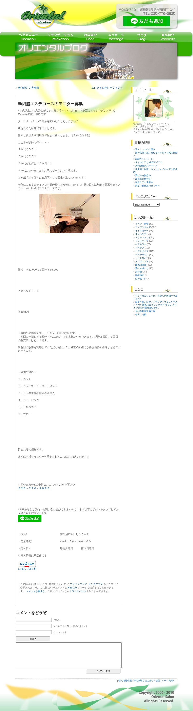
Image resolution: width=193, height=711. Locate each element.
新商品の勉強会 (143, 179)
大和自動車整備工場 (145, 311)
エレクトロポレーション (105, 87)
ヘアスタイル (142, 251)
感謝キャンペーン (144, 159)
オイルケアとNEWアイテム (148, 162)
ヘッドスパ (140, 258)
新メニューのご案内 (145, 149)
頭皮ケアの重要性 (144, 182)
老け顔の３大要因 (28, 87)
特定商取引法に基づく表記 (147, 680)
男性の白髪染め (143, 175)
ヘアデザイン (142, 254)
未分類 (138, 272)
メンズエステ (95, 584)
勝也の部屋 (140, 265)
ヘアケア (139, 247)
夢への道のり (142, 268)
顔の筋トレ (140, 278)
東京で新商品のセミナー (147, 186)
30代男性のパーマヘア (146, 166)
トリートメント (143, 237)
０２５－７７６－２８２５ (34, 488)
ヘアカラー (140, 244)
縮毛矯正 (139, 275)
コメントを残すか (35, 591)
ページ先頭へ (168, 680)
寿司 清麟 (140, 314)
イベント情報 (142, 223)
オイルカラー (142, 230)
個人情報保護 (125, 680)
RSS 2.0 (72, 587)
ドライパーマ (142, 241)
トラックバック (77, 591)
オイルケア (140, 234)
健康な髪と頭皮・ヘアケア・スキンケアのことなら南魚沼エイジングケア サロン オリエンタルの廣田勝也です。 (155, 305)
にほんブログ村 (27, 568)
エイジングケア (78, 584)
